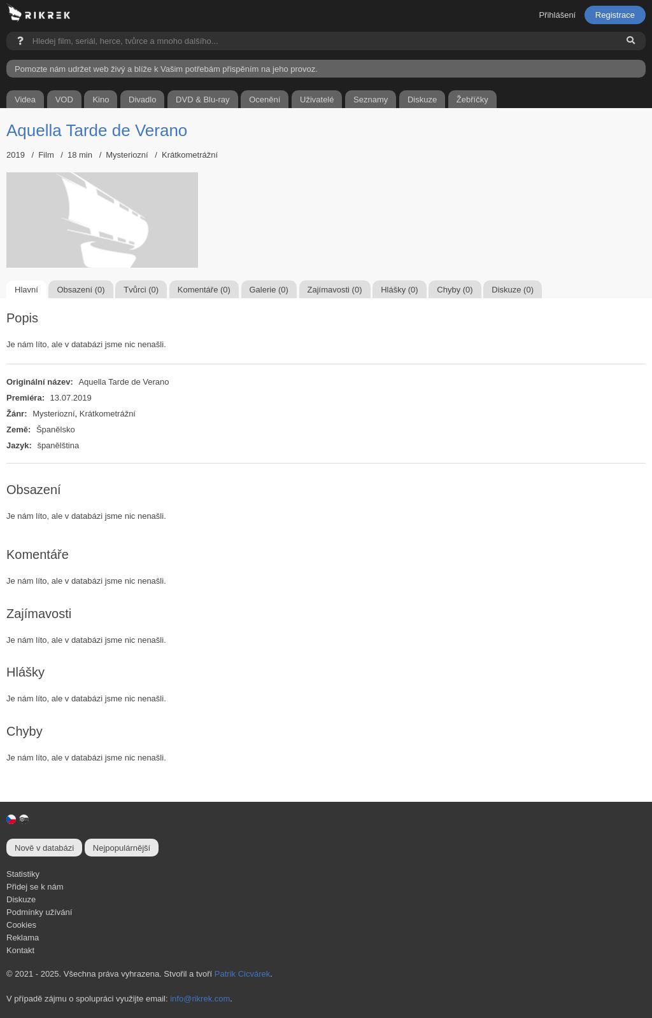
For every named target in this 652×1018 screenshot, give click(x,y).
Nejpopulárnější (121, 848)
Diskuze (21, 899)
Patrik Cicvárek (242, 974)
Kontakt (20, 950)
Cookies (21, 925)
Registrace (615, 15)
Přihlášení (557, 15)
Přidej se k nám (35, 886)
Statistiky (22, 874)
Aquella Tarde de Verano (96, 130)
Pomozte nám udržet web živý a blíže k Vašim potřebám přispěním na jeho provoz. (166, 69)
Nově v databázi (44, 848)
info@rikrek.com (200, 998)
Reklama (22, 937)
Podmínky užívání (39, 912)
